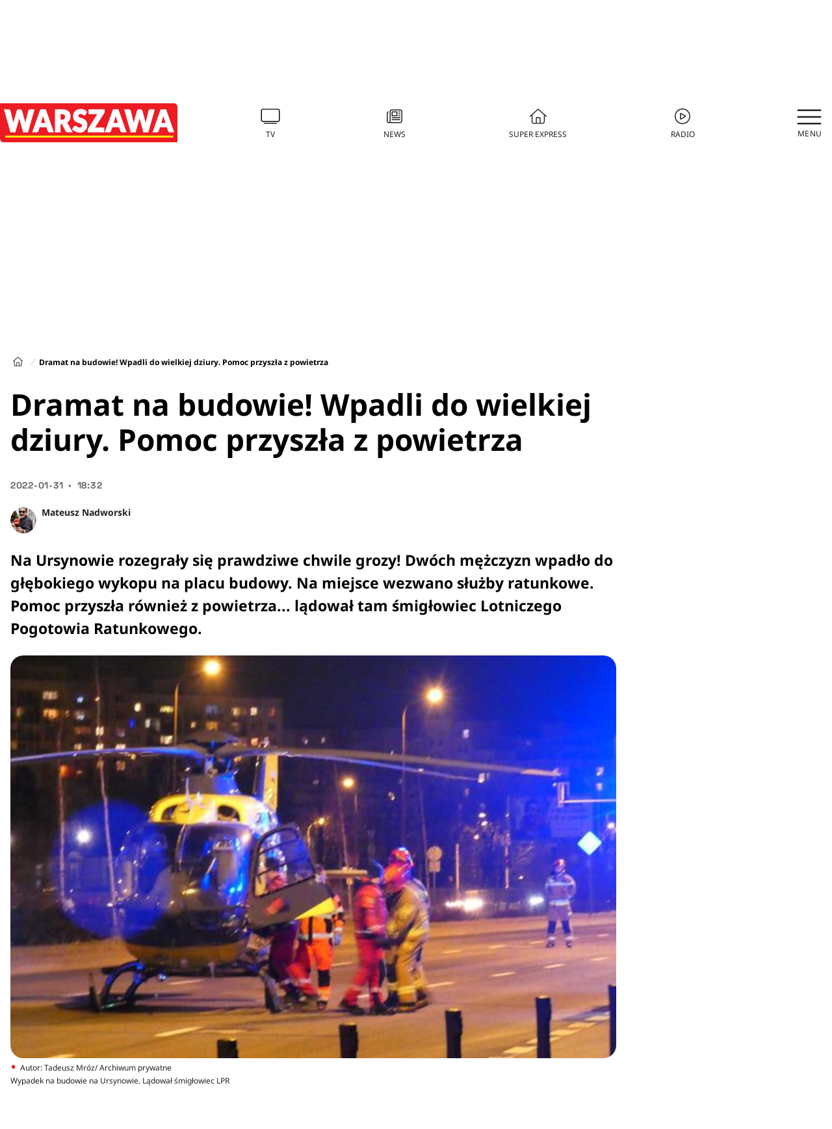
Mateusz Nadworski (86, 512)
